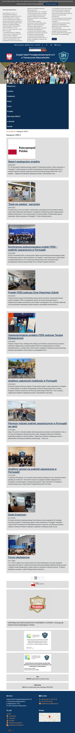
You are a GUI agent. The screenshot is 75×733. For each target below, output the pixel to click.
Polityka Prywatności (14, 723)
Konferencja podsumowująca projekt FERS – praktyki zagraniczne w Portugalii (33, 248)
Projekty (10, 111)
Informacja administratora (37, 48)
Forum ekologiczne (19, 557)
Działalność (11, 96)
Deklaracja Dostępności (15, 725)
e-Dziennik (11, 716)
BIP (8, 714)
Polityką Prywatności (43, 1)
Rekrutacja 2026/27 (13, 116)
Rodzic (9, 101)
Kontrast (57, 45)
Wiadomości (11, 86)
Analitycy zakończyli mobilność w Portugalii (32, 380)
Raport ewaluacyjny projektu (24, 161)
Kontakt (9, 126)
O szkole (10, 91)
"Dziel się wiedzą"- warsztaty (24, 204)
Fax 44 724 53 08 (45, 701)
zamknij (54, 39)
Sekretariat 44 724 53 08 (48, 699)
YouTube (10, 720)
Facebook (10, 718)
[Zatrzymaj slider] (37, 82)
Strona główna (19, 45)
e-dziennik (10, 121)
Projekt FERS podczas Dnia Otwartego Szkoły (33, 292)
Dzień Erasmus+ (17, 514)
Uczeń (9, 106)
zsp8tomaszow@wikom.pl (48, 703)
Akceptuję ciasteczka (51, 4)
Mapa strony (29, 45)
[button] (2, 73)
